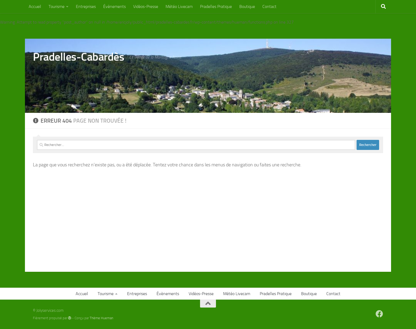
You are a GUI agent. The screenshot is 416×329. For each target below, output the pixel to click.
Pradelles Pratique (216, 6)
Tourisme (56, 6)
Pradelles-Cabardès (78, 57)
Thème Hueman (101, 318)
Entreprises (86, 6)
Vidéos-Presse (145, 6)
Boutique (247, 6)
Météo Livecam (179, 6)
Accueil (35, 6)
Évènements (114, 6)
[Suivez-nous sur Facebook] (379, 314)
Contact (269, 6)
